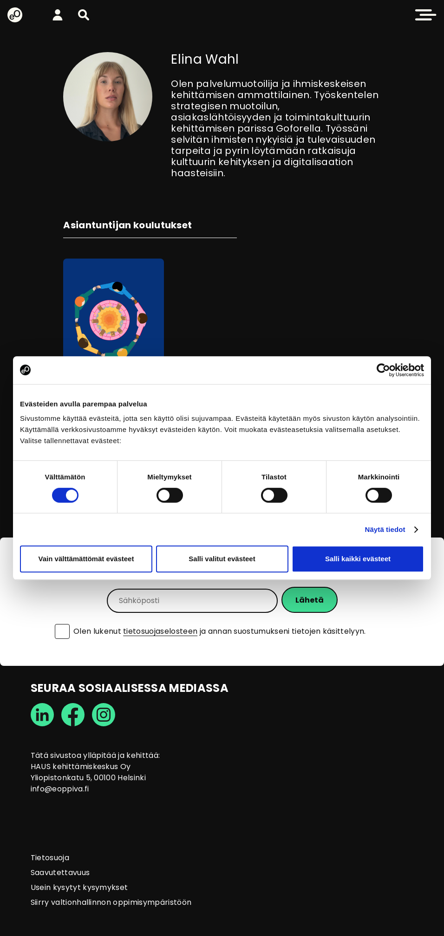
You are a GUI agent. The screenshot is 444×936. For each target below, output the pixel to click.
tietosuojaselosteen (160, 631)
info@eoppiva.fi (60, 788)
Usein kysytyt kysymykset (79, 887)
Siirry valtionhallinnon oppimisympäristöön (111, 902)
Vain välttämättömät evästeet (86, 559)
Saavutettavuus (60, 872)
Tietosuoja (50, 857)
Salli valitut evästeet (222, 559)
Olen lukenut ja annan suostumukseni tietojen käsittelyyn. (219, 631)
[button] (83, 14)
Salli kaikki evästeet (358, 559)
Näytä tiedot (385, 529)
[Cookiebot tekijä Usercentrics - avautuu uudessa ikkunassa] (383, 370)
